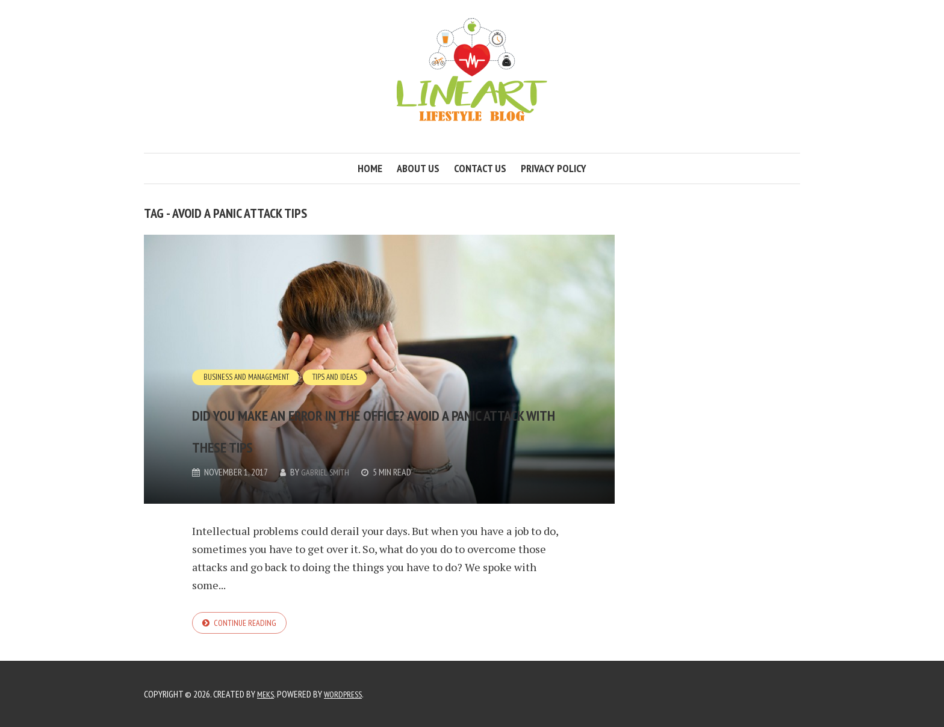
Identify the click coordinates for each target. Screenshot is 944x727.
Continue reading (248, 624)
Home (370, 168)
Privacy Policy (553, 168)
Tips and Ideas (343, 344)
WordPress (347, 694)
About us (418, 168)
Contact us (480, 168)
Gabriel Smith (327, 472)
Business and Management (249, 344)
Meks (266, 694)
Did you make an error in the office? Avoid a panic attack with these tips (363, 410)
